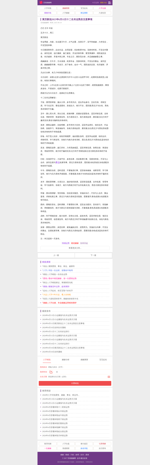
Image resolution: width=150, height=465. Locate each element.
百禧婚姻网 (72, 458)
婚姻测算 (65, 8)
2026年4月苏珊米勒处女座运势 (55, 431)
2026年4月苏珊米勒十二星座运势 (55, 407)
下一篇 (93, 255)
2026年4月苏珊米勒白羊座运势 (55, 411)
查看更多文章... (75, 248)
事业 (58, 162)
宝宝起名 (84, 8)
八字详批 (47, 8)
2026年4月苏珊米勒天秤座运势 (55, 436)
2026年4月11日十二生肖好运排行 (55, 331)
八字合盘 (65, 444)
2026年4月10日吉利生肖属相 (54, 328)
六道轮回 (102, 13)
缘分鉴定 (84, 444)
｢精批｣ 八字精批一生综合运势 (54, 274)
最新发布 (46, 311)
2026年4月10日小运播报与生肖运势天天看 (59, 340)
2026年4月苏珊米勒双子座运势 (55, 419)
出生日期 (43, 377)
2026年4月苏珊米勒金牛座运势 (55, 415)
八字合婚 (102, 8)
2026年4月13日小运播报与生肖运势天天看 (59, 315)
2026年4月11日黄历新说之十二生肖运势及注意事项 (63, 323)
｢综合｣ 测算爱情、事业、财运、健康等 (58, 266)
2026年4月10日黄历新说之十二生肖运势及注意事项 (63, 348)
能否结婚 (47, 444)
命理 (77, 455)
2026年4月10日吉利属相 (52, 352)
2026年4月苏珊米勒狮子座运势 (55, 427)
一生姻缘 (47, 448)
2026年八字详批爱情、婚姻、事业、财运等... (60, 395)
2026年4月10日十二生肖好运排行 (55, 344)
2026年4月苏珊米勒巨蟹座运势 (55, 423)
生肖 (82, 455)
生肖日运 (84, 243)
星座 (87, 455)
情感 (67, 455)
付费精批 (75, 383)
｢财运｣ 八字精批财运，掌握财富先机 (57, 283)
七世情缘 (102, 444)
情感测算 (65, 448)
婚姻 (62, 455)
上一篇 (56, 255)
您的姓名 (43, 367)
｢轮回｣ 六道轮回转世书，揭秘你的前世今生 (60, 299)
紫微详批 (47, 13)
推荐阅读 (46, 391)
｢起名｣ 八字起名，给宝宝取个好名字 (57, 291)
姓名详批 (84, 448)
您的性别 (43, 372)
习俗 (72, 455)
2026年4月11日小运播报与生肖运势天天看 (59, 336)
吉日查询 (102, 448)
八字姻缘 (65, 13)
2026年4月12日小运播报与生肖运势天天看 (59, 319)
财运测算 (84, 13)
